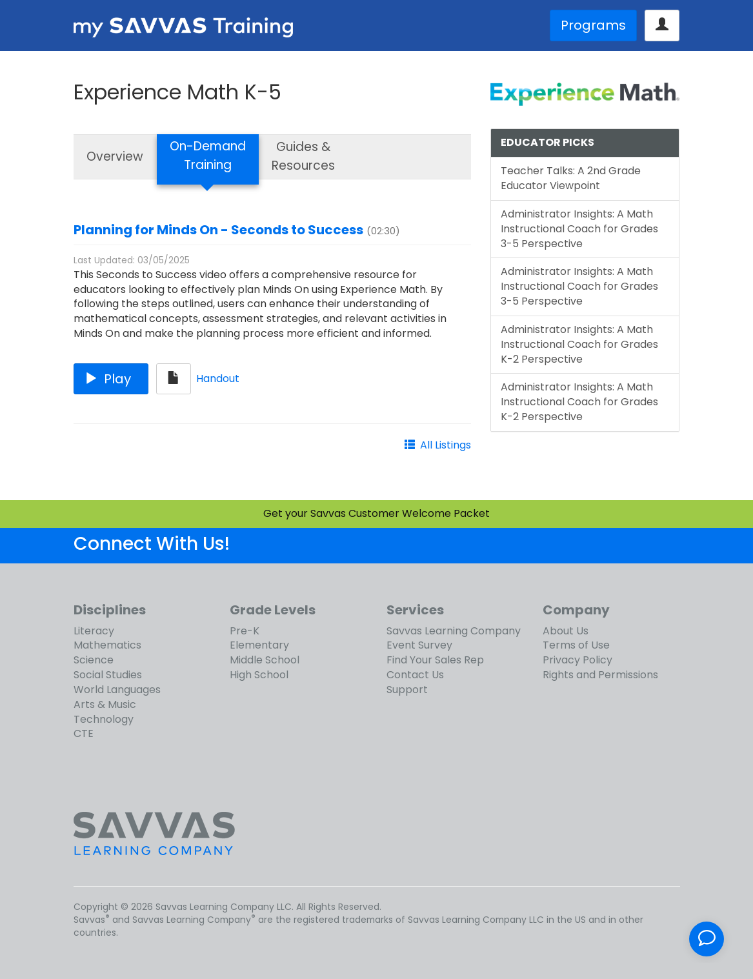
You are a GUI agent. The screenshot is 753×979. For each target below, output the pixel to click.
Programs (593, 25)
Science (94, 659)
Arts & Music (105, 704)
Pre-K (244, 630)
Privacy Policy (577, 659)
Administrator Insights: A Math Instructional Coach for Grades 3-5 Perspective (579, 229)
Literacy (94, 630)
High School (259, 674)
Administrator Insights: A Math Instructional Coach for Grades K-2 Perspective (579, 344)
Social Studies (108, 674)
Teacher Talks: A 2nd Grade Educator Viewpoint (571, 178)
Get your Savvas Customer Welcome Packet (376, 513)
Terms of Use (576, 645)
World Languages (117, 689)
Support (407, 689)
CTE (84, 733)
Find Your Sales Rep (435, 659)
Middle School (264, 659)
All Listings (445, 445)
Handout (217, 377)
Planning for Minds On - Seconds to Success (218, 230)
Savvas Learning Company (454, 630)
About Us (565, 630)
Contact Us (415, 674)
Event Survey (419, 645)
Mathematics (107, 645)
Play (111, 379)
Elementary (259, 645)
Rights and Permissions (600, 674)
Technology (104, 719)
